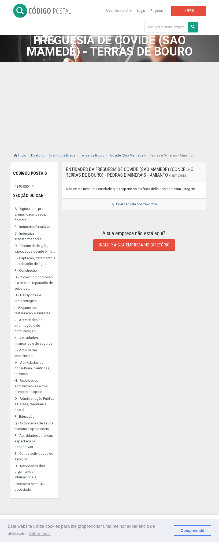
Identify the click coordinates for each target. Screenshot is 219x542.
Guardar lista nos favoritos (134, 204)
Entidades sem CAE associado (29, 487)
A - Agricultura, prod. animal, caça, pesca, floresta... (30, 214)
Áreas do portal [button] (119, 11)
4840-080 (24, 186)
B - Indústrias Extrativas (32, 227)
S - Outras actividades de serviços (33, 456)
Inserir (189, 11)
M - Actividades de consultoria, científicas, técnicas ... (32, 368)
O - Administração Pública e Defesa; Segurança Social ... (34, 404)
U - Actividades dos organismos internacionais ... (29, 471)
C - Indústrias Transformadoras (28, 236)
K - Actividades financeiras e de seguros (33, 340)
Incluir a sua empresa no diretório (134, 245)
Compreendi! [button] (193, 530)
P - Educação (24, 416)
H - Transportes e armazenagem (27, 298)
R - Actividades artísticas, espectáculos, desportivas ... (34, 441)
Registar (156, 11)
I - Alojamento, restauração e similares (32, 310)
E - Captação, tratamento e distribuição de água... (34, 261)
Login (141, 11)
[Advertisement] (109, 102)
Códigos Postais (30, 173)
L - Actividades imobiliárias (26, 353)
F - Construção (25, 270)
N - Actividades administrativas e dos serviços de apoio (31, 386)
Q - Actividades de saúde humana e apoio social (33, 426)
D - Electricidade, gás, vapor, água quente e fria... (34, 248)
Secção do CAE (28, 195)
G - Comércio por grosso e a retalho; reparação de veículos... (33, 282)
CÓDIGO (42, 11)
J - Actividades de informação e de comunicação (28, 325)
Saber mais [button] (40, 533)
